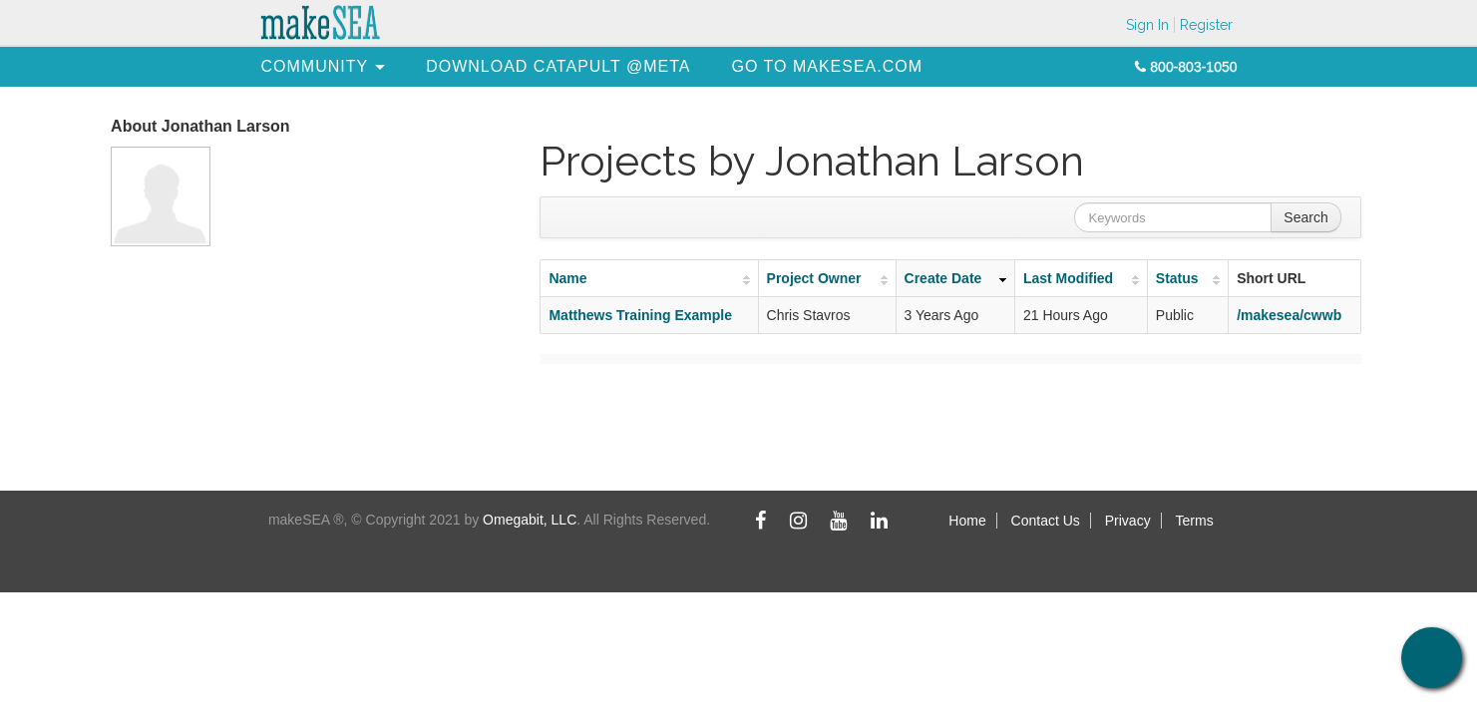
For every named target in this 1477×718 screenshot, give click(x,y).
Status (1177, 278)
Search (1305, 217)
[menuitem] (315, 66)
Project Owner (814, 278)
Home (966, 521)
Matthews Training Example (640, 315)
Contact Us (1045, 521)
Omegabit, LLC (529, 520)
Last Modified (1068, 278)
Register (1206, 25)
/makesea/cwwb (1289, 315)
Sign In (1147, 25)
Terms (1195, 521)
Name (567, 278)
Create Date (943, 278)
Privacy (1128, 521)
